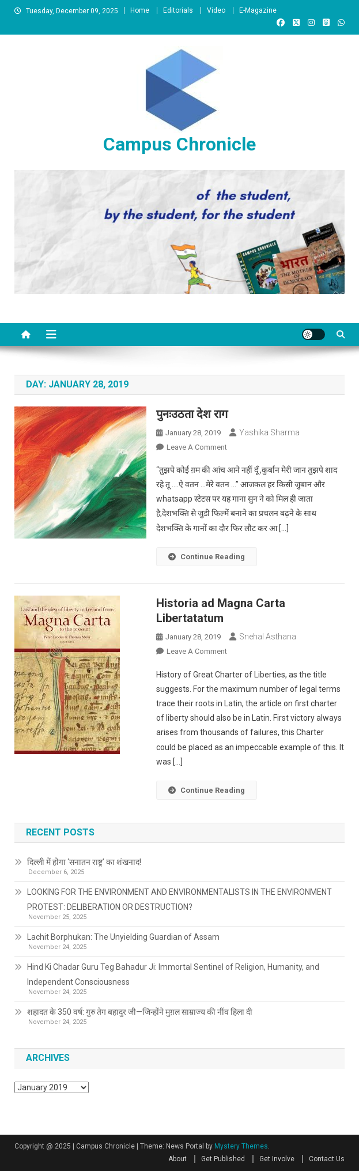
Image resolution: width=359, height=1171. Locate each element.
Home (139, 10)
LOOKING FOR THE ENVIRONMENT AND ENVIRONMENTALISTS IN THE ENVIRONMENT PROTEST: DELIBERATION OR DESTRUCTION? (179, 899)
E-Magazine (258, 10)
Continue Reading (206, 556)
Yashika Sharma (269, 432)
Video (216, 10)
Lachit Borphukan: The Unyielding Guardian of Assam (123, 937)
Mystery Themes (241, 1146)
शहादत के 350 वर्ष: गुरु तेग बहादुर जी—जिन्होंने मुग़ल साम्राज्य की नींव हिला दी (139, 1011)
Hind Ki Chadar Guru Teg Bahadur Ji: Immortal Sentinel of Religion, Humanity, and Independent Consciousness (173, 974)
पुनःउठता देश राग (192, 414)
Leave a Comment (197, 447)
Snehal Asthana (267, 636)
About (177, 1159)
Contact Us (327, 1159)
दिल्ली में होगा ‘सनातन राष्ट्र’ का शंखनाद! (84, 862)
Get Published (223, 1159)
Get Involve (276, 1159)
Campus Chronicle (179, 144)
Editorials (178, 10)
